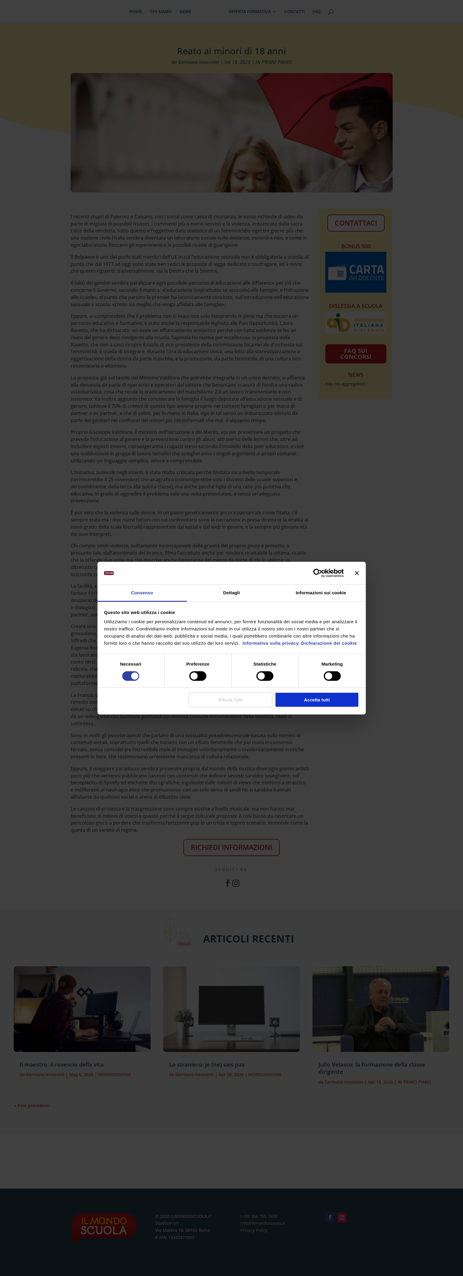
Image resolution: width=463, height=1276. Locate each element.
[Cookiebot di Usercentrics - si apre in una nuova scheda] (318, 573)
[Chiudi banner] (357, 573)
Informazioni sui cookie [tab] (321, 592)
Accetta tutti (317, 699)
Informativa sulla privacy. (270, 643)
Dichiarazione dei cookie (329, 643)
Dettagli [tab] (231, 592)
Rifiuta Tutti (230, 699)
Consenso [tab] (142, 592)
